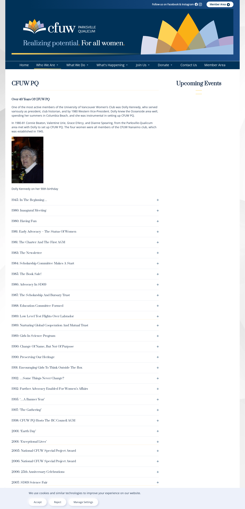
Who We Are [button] (47, 65)
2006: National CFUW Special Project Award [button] (85, 461)
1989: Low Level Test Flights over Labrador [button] (85, 316)
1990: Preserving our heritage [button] (85, 357)
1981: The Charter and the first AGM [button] (85, 242)
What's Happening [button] (112, 65)
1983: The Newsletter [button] (85, 253)
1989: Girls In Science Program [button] (85, 336)
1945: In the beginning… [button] (85, 200)
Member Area (220, 5)
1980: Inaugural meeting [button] (85, 210)
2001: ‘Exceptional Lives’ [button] (85, 442)
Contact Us (188, 65)
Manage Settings (83, 502)
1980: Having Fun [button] (85, 221)
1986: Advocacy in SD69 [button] (85, 285)
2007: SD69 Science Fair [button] (85, 483)
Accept (38, 502)
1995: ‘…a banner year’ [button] (85, 399)
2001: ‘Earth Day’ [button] (85, 431)
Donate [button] (165, 65)
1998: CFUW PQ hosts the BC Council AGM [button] (85, 421)
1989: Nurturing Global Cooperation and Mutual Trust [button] (85, 325)
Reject (57, 502)
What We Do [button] (77, 65)
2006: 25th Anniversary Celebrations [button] (85, 472)
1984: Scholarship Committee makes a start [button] (85, 263)
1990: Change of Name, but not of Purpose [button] (85, 346)
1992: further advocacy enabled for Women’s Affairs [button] (85, 389)
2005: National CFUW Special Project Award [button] (85, 451)
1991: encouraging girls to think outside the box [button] (85, 368)
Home (24, 65)
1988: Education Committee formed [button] (85, 306)
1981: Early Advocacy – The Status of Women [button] (85, 232)
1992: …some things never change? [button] (85, 378)
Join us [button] (143, 65)
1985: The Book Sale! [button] (85, 274)
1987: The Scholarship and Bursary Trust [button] (85, 295)
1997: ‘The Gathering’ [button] (85, 410)
